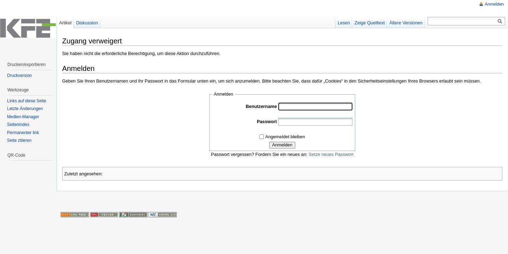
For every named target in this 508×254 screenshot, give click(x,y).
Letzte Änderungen (25, 108)
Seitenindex (18, 124)
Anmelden (282, 144)
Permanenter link (23, 132)
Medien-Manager (23, 116)
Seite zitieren (19, 140)
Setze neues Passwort (331, 154)
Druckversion (19, 75)
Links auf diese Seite (26, 100)
